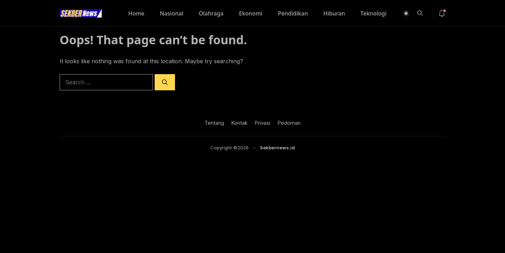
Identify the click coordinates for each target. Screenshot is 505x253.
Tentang (214, 122)
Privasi (262, 122)
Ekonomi (250, 13)
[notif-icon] (441, 13)
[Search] (165, 82)
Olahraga (211, 13)
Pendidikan (293, 13)
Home (136, 13)
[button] (420, 12)
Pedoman (289, 122)
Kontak (239, 122)
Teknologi (373, 13)
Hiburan (334, 13)
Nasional (171, 13)
